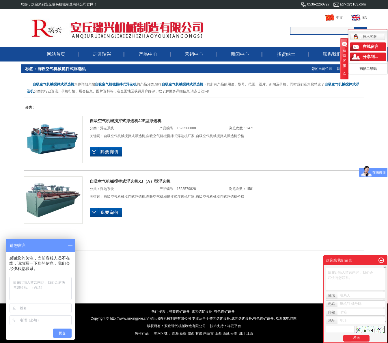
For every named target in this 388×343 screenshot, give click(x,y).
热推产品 (142, 333)
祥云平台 (234, 326)
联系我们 (332, 54)
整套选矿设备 (179, 312)
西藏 (226, 333)
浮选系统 (107, 128)
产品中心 (148, 54)
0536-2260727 (315, 4)
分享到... (370, 57)
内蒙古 (208, 333)
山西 (218, 333)
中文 (334, 18)
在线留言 (371, 46)
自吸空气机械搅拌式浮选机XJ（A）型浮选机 (130, 181)
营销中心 (194, 54)
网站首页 (56, 54)
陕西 (191, 333)
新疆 (183, 333)
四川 (241, 333)
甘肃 (198, 333)
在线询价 (106, 151)
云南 (233, 333)
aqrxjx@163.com (349, 4)
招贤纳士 (286, 54)
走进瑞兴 (102, 54)
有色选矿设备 (224, 312)
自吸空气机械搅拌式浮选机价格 (220, 136)
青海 (175, 333)
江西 (249, 333)
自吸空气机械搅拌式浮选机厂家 (170, 136)
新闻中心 (240, 54)
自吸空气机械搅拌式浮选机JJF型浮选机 (125, 120)
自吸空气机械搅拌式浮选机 (124, 136)
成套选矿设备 (201, 312)
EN (359, 18)
